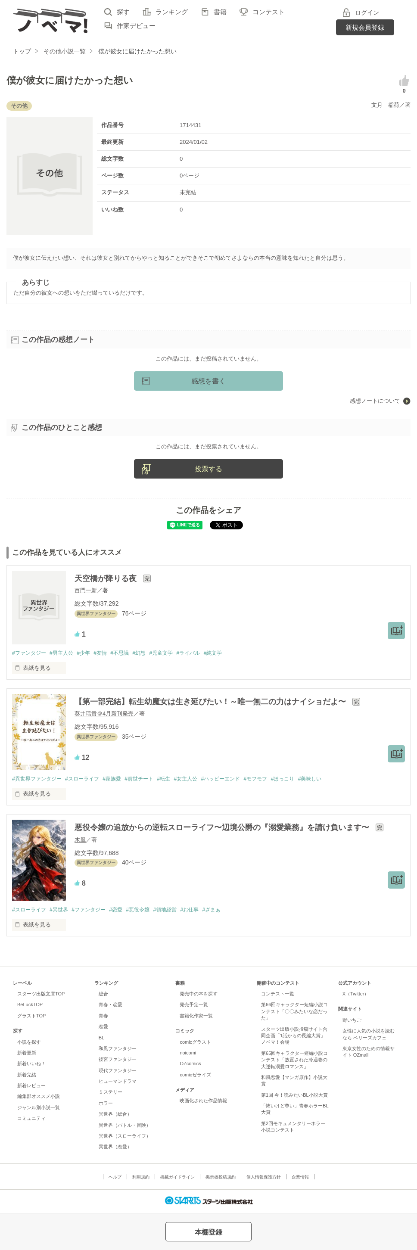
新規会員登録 (364, 27)
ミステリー (110, 1093)
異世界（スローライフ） (125, 1137)
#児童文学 (175, 653)
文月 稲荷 (385, 105)
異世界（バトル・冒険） (125, 1126)
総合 (103, 995)
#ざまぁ (231, 911)
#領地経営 (179, 911)
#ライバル (205, 653)
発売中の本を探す (199, 995)
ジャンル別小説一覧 (38, 1108)
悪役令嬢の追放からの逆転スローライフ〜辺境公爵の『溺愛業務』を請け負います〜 (223, 828)
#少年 (90, 653)
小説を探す (29, 1043)
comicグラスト (195, 1043)
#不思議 (130, 653)
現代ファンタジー (118, 1071)
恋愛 (103, 1028)
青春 (103, 1017)
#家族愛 (121, 779)
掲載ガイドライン (177, 1178)
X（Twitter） (355, 995)
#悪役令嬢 (149, 911)
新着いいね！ (31, 1065)
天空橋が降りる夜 (107, 578)
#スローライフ (88, 779)
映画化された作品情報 (203, 1102)
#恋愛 (125, 911)
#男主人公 (65, 653)
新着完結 (26, 1076)
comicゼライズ (195, 1076)
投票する (208, 469)
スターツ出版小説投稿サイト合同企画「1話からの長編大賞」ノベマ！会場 (294, 1037)
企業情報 (300, 1178)
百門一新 (86, 590)
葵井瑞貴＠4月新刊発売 (104, 714)
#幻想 (151, 653)
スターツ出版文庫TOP (41, 995)
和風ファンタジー (118, 1049)
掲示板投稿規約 (220, 1178)
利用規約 (140, 1178)
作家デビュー (136, 25)
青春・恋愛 (110, 1006)
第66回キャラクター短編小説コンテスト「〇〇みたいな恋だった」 (294, 1013)
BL (101, 1039)
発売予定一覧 (194, 1006)
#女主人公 (202, 779)
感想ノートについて (375, 401)
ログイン (367, 12)
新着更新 (26, 1054)
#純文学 (233, 653)
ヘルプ (115, 1178)
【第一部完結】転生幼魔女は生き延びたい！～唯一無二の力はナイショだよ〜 (211, 702)
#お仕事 (206, 911)
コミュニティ (31, 1120)
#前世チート (150, 779)
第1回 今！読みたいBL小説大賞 (294, 1096)
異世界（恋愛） (115, 1148)
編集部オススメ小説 (38, 1098)
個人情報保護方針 (263, 1178)
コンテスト (268, 12)
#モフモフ (278, 779)
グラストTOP (31, 1017)
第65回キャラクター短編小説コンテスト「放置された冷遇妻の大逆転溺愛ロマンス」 (294, 1061)
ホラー (106, 1104)
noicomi (188, 1054)
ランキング (172, 12)
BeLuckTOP (30, 1006)
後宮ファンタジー (118, 1060)
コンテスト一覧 (277, 995)
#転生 (178, 779)
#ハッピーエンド (240, 779)
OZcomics (190, 1065)
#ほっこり (308, 779)
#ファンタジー (30, 653)
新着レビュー (31, 1086)
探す (123, 12)
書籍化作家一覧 (196, 1017)
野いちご (351, 1021)
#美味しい (338, 779)
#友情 (109, 653)
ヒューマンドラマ (118, 1082)
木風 (80, 840)
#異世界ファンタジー (38, 779)
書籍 (220, 12)
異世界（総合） (115, 1115)
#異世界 (63, 911)
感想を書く (208, 381)
